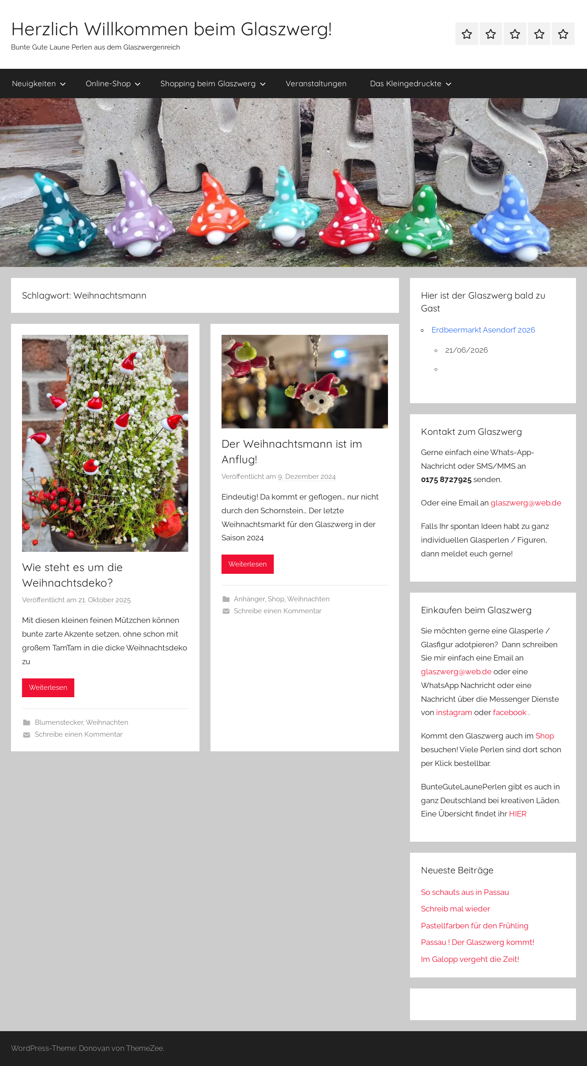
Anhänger (249, 599)
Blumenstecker (59, 722)
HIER (517, 813)
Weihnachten (107, 722)
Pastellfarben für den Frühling (475, 925)
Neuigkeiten (39, 83)
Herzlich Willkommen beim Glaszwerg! (171, 28)
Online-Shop (113, 83)
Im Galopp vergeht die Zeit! (470, 959)
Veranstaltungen (316, 83)
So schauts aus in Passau (465, 892)
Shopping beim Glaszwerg (213, 83)
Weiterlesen (48, 687)
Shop (276, 599)
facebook (509, 712)
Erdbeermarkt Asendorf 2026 (483, 329)
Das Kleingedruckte (411, 83)
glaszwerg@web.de (526, 502)
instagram (454, 712)
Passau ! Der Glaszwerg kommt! (477, 942)
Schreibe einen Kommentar (78, 734)
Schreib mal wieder (455, 908)
